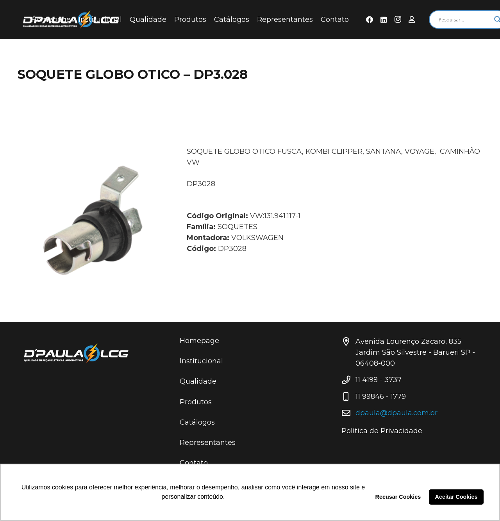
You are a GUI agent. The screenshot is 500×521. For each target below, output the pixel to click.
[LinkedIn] (384, 19)
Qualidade (198, 381)
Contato (194, 463)
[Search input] (464, 19)
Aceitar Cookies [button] (456, 497)
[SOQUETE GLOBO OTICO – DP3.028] (92, 220)
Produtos (196, 402)
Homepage (199, 340)
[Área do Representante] (412, 19)
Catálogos (197, 422)
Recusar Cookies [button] (398, 497)
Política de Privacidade (381, 431)
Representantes (208, 442)
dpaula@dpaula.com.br (396, 413)
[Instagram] (398, 19)
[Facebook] (369, 19)
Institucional (201, 361)
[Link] (88, 353)
